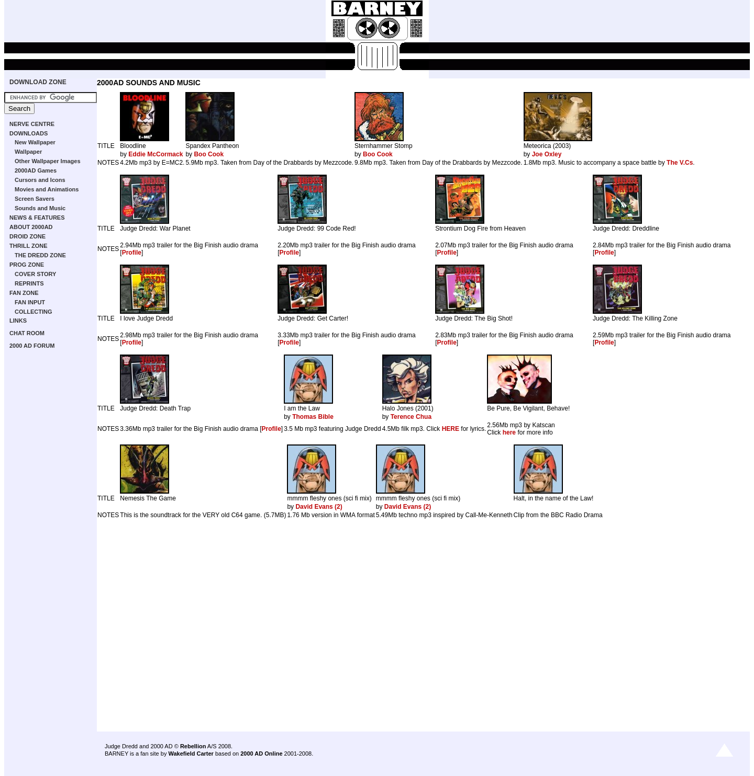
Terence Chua (411, 416)
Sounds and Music (40, 208)
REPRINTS (29, 283)
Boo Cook (209, 154)
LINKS (18, 320)
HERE (450, 428)
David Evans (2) (318, 506)
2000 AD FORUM (31, 346)
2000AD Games (36, 170)
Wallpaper (28, 152)
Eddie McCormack (155, 154)
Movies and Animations (47, 189)
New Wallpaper (35, 142)
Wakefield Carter (190, 753)
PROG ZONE (26, 264)
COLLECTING (33, 312)
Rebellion (193, 746)
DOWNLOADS (28, 133)
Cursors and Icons (40, 180)
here (509, 432)
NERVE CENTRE (31, 124)
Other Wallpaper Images (48, 161)
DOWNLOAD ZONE (37, 82)
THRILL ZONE (28, 246)
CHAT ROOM (27, 333)
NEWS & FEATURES (37, 217)
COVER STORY (35, 274)
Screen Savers (34, 199)
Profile (131, 252)
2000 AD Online (261, 753)
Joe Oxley (547, 154)
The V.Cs (680, 162)
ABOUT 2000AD (31, 227)
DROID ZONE (27, 236)
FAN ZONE (24, 293)
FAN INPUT (30, 302)
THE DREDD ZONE (40, 255)
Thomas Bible (313, 416)
